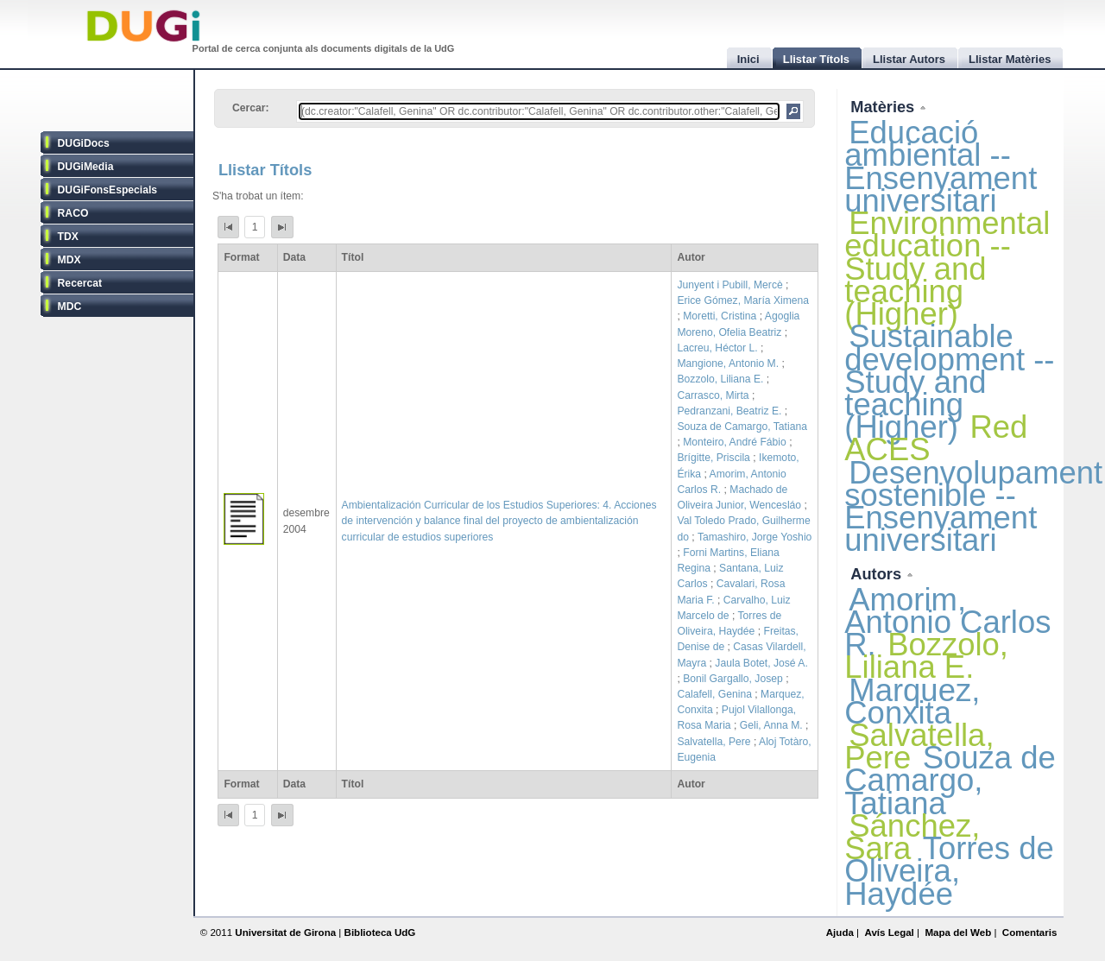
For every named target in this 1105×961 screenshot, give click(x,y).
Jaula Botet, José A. (761, 663)
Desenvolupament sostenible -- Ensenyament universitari (973, 507)
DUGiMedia (86, 167)
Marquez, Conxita (912, 701)
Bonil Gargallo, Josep (733, 679)
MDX (69, 260)
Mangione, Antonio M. (728, 363)
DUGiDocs (84, 143)
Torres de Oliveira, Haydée (948, 871)
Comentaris (1030, 932)
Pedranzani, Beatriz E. (729, 411)
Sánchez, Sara (912, 837)
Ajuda (840, 932)
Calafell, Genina (714, 694)
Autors (878, 574)
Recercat (80, 283)
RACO (73, 213)
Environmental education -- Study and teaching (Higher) (947, 268)
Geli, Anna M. (771, 725)
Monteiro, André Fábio (734, 442)
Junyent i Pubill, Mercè (729, 285)
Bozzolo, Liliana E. (720, 379)
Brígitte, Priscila (713, 458)
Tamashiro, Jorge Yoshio (754, 537)
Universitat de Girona (285, 932)
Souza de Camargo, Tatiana (741, 426)
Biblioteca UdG (380, 932)
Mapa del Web (958, 932)
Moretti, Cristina (719, 316)
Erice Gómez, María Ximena (743, 300)
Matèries (884, 107)
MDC (70, 306)
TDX (68, 237)
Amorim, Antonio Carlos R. (947, 622)
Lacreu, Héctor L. (717, 348)
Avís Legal (888, 932)
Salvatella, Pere (713, 742)
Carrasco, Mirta (712, 395)
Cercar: (250, 108)
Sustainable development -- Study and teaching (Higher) (949, 382)
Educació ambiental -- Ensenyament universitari (940, 166)
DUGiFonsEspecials (108, 190)
